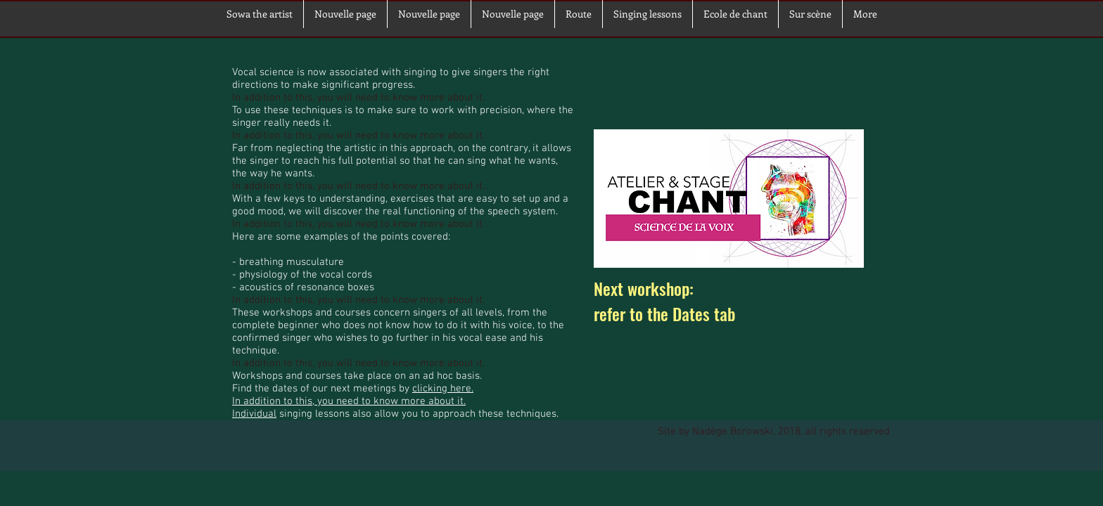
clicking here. (442, 388)
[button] (810, 14)
